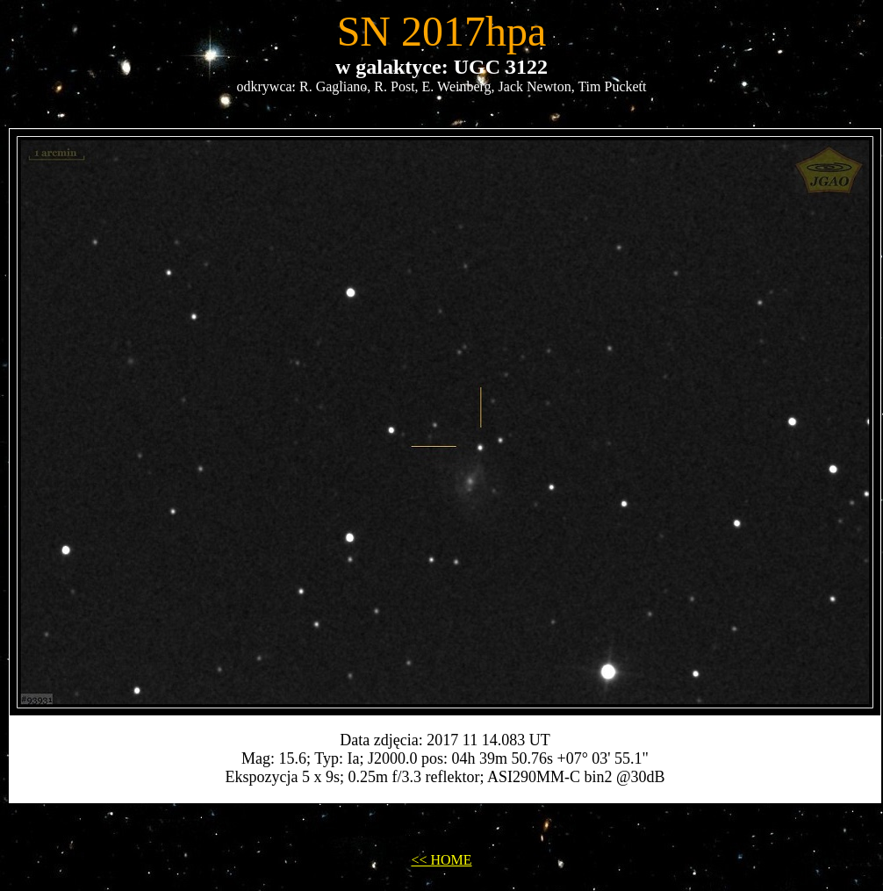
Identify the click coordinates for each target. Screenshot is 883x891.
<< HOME (441, 859)
